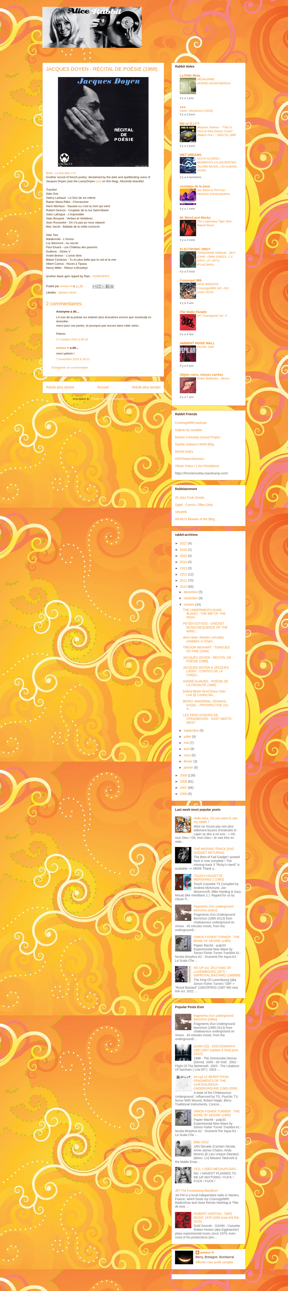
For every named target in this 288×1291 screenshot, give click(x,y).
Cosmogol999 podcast (190, 423)
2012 (184, 574)
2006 (184, 794)
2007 (184, 787)
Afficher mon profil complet (214, 1262)
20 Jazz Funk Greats (189, 497)
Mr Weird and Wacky (195, 217)
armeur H (62, 347)
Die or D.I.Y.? (189, 123)
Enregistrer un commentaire (70, 367)
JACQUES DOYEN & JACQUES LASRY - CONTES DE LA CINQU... (206, 671)
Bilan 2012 (201, 1142)
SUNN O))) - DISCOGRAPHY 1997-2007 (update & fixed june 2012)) (216, 1050)
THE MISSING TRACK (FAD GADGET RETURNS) (214, 850)
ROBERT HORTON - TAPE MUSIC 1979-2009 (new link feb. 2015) (217, 1217)
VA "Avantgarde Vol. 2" (212, 315)
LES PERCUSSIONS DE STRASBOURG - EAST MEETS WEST (207, 719)
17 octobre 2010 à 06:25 (72, 339)
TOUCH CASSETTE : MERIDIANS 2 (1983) (209, 877)
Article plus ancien (146, 387)
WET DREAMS (191, 155)
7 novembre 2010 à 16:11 (73, 359)
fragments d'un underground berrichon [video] (213, 908)
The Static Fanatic (193, 312)
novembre (191, 598)
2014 (184, 562)
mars (188, 755)
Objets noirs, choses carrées (201, 374)
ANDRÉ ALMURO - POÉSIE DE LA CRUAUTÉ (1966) (205, 683)
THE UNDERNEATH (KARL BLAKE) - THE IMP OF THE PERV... (204, 613)
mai (187, 743)
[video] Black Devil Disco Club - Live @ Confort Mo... (205, 693)
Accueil (103, 387)
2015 (184, 556)
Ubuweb (181, 512)
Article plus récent (60, 387)
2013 (184, 568)
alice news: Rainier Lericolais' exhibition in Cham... (203, 639)
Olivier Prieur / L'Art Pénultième (197, 466)
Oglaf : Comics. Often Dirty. (194, 505)
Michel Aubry (184, 451)
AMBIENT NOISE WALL (197, 343)
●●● (182, 107)
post (98, 181)
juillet (188, 736)
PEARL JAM (205, 347)
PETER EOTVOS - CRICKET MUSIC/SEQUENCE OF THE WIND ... (205, 627)
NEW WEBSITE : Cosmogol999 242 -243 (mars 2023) (212, 288)
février (188, 761)
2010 (184, 586)
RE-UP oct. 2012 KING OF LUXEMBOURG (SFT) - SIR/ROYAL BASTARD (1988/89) (217, 971)
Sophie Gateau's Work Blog (194, 444)
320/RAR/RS (100, 276)
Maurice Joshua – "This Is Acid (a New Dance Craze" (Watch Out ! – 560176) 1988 (216, 131)
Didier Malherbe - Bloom (213, 378)
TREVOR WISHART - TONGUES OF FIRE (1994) (206, 649)
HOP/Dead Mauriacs (189, 459)
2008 (184, 781)
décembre (191, 592)
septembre (191, 730)
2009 (184, 775)
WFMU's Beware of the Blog (195, 519)
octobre (189, 604)
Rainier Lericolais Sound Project (197, 437)
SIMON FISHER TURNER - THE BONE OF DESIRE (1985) (217, 939)
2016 (184, 549)
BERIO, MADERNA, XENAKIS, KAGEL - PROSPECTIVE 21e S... (205, 705)
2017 (184, 543)
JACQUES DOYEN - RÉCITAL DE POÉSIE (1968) (207, 659)
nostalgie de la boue (195, 186)
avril (187, 749)
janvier (189, 767)
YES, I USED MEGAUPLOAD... (216, 1169)
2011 (184, 580)
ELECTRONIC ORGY (195, 249)
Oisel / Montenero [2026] (196, 110)
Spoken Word (67, 292)
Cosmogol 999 (191, 280)
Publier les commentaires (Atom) (112, 398)
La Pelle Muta (190, 75)
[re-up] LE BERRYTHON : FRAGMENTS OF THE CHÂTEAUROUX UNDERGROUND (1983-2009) (215, 1082)
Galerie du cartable (188, 430)
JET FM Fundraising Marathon (196, 1190)
